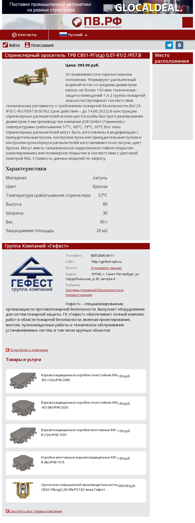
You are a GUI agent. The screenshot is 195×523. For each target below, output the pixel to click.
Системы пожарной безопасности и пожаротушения (94, 292)
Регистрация (42, 45)
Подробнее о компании (29, 350)
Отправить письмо (106, 268)
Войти (14, 45)
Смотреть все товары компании (36, 511)
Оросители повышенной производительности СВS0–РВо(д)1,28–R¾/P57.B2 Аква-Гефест (79, 487)
